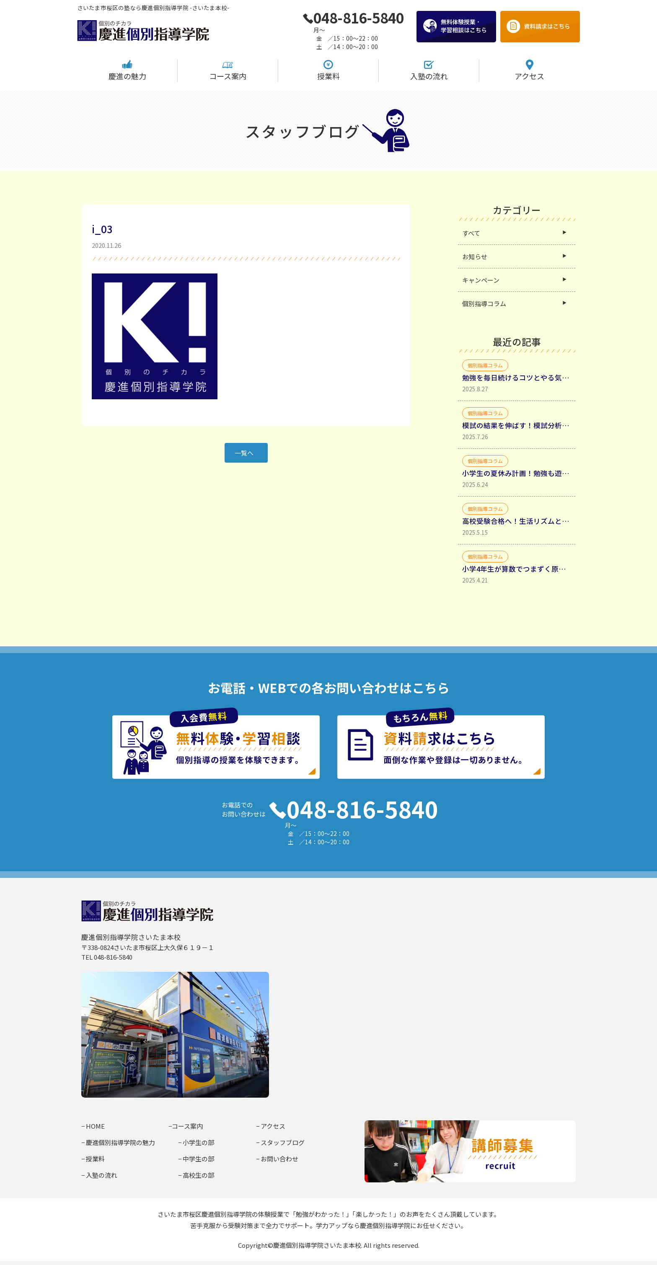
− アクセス (270, 1126)
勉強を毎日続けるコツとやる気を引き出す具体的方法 (516, 377)
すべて (471, 233)
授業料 (328, 70)
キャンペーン (480, 280)
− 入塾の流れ (99, 1175)
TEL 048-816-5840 (106, 957)
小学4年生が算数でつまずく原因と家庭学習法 (516, 569)
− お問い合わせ (277, 1158)
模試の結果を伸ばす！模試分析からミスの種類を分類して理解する (516, 425)
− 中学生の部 (196, 1158)
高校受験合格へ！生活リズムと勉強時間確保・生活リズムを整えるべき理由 (516, 521)
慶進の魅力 (127, 70)
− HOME (93, 1126)
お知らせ (474, 256)
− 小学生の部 (196, 1142)
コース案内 (227, 70)
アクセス (529, 70)
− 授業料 (93, 1158)
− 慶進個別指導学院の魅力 (118, 1142)
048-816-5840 (353, 18)
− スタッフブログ (280, 1142)
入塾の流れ (429, 70)
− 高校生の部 (196, 1175)
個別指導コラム (484, 303)
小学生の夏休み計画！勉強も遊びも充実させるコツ (516, 473)
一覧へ (244, 452)
